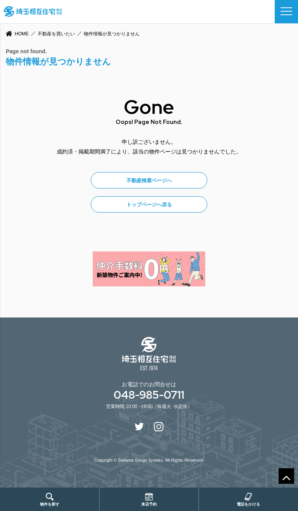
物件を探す (49, 499)
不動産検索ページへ (149, 180)
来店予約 (149, 499)
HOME (22, 33)
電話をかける (248, 499)
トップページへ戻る (149, 205)
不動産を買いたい (56, 33)
